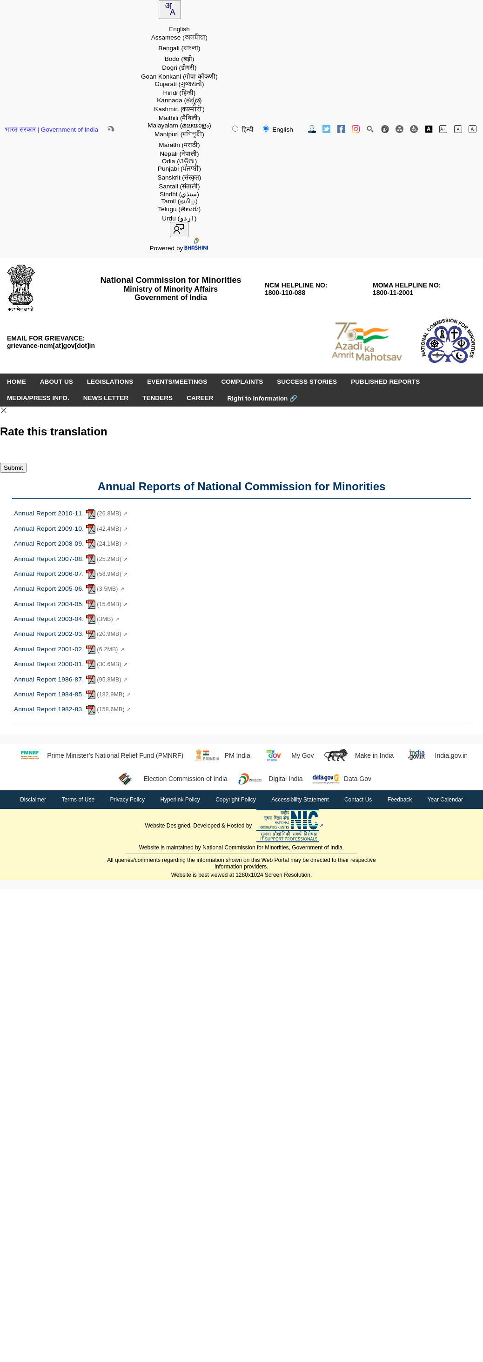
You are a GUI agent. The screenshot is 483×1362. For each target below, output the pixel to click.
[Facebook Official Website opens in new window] (341, 129)
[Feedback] (385, 129)
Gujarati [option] (179, 83)
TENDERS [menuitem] (157, 397)
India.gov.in (435, 755)
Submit (13, 467)
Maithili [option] (179, 117)
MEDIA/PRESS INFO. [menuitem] (38, 397)
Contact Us (358, 799)
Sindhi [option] (179, 194)
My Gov (287, 755)
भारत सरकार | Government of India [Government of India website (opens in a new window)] (51, 129)
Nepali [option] (179, 153)
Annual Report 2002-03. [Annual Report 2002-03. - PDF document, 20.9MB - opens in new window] (70, 634)
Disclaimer (33, 799)
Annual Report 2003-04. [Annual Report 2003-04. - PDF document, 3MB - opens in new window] (66, 619)
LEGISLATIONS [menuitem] (110, 381)
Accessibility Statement (300, 799)
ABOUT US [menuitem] (56, 381)
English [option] (179, 29)
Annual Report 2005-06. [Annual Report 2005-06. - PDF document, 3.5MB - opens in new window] (69, 589)
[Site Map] (399, 129)
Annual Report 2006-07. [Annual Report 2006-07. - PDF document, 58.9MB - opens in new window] (70, 574)
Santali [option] (179, 186)
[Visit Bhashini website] (196, 248)
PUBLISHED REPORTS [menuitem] (385, 381)
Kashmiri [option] (179, 109)
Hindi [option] (179, 92)
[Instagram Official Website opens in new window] (356, 129)
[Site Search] (370, 129)
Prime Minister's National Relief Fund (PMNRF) (99, 755)
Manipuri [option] (179, 134)
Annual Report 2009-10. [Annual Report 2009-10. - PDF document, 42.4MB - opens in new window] (70, 529)
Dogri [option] (179, 67)
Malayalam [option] (179, 125)
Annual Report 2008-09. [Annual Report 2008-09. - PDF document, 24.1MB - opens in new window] (70, 543)
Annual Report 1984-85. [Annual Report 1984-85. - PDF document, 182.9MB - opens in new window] (72, 694)
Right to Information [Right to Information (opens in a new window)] (262, 398)
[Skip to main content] (111, 129)
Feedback (400, 799)
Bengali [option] (179, 48)
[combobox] (170, 9)
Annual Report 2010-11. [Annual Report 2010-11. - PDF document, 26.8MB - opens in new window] (70, 514)
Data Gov (341, 779)
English (278, 129)
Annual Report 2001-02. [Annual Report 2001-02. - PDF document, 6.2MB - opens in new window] (69, 649)
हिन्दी (243, 129)
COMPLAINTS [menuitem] (242, 381)
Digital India (270, 779)
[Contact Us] (312, 129)
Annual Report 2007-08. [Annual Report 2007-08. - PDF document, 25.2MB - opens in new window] (70, 559)
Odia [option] (179, 161)
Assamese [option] (179, 37)
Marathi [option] (179, 144)
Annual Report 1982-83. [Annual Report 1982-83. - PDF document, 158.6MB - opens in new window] (72, 709)
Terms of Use (77, 799)
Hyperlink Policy (180, 799)
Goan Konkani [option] (179, 76)
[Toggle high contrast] (429, 129)
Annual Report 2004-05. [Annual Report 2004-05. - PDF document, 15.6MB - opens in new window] (70, 604)
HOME (16, 381)
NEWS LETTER (105, 397)
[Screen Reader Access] (414, 129)
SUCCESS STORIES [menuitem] (307, 381)
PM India (221, 755)
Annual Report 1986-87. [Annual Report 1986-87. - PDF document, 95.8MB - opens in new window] (70, 679)
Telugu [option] (179, 209)
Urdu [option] (179, 218)
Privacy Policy (127, 799)
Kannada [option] (179, 100)
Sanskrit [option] (179, 177)
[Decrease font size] (472, 129)
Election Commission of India (170, 779)
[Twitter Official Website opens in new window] (326, 129)
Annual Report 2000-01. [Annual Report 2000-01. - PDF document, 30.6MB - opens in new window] (70, 664)
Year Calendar (445, 799)
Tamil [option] (179, 201)
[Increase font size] (443, 129)
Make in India (358, 755)
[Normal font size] (458, 129)
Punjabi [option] (179, 168)
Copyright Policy (235, 799)
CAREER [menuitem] (200, 397)
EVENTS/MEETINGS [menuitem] (177, 381)
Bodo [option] (180, 58)
